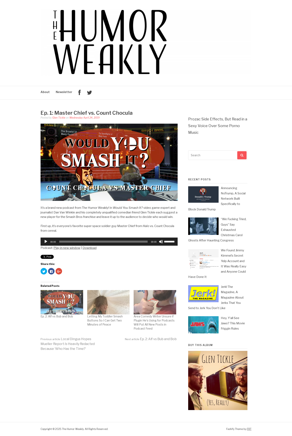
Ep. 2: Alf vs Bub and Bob (57, 316)
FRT (249, 429)
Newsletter (64, 92)
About (45, 92)
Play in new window (67, 248)
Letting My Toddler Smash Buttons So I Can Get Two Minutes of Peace (105, 320)
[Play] (46, 242)
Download (90, 248)
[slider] (103, 242)
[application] (109, 242)
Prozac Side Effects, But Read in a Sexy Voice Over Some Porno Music (217, 126)
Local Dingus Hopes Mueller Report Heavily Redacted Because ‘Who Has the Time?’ (68, 344)
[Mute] (161, 242)
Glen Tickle (58, 117)
